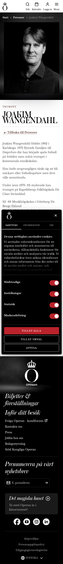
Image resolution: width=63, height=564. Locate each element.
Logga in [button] (47, 6)
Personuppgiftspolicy (31, 544)
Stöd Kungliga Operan (20, 449)
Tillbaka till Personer (20, 132)
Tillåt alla (31, 330)
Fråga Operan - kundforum (24, 421)
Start (5, 17)
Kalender (36, 6)
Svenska (34, 557)
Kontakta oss (13, 426)
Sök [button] (27, 6)
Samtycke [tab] (11, 225)
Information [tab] (31, 225)
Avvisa (31, 348)
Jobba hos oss (14, 438)
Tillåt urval (31, 339)
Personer (18, 17)
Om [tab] (51, 225)
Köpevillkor (31, 538)
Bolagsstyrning (15, 443)
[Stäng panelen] (55, 215)
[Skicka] (46, 482)
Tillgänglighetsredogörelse (31, 550)
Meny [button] (57, 6)
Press (8, 432)
